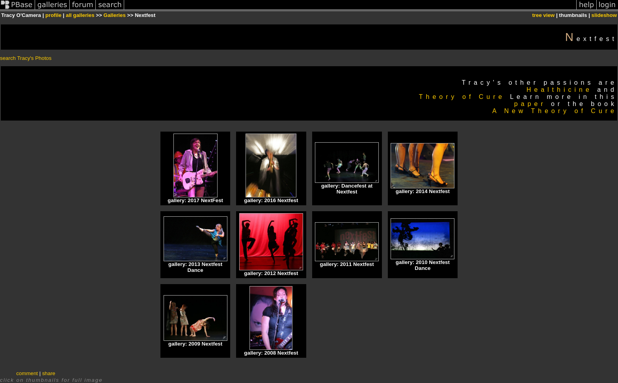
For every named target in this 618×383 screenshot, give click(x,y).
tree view (543, 15)
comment (27, 373)
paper (530, 103)
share (48, 373)
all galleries (80, 15)
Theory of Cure (462, 96)
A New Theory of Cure (554, 111)
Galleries (115, 15)
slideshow (604, 15)
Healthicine (559, 89)
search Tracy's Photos (26, 58)
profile (53, 15)
